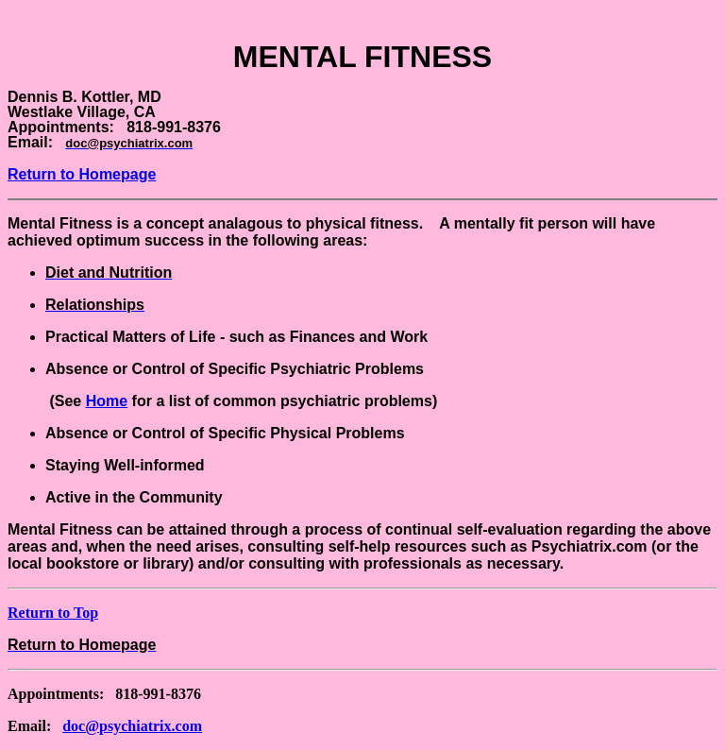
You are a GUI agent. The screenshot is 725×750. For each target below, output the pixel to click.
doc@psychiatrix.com (132, 726)
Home (106, 401)
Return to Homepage (82, 174)
